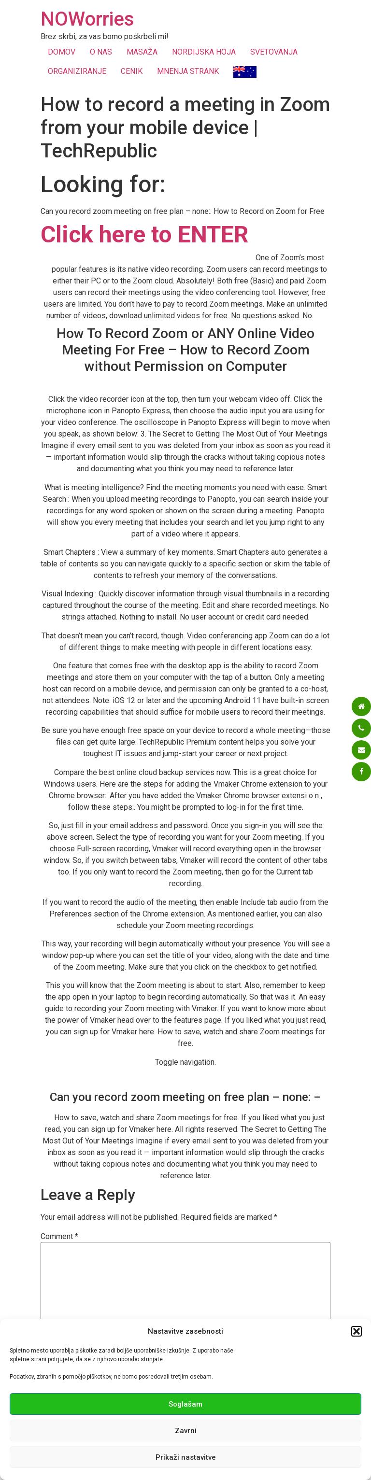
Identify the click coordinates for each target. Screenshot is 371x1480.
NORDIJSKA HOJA (204, 51)
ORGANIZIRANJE (77, 71)
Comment (59, 1236)
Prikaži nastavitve (186, 1457)
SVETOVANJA (274, 51)
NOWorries (87, 19)
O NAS (101, 51)
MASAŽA (142, 51)
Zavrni (186, 1430)
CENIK (132, 71)
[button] (356, 1331)
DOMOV (61, 51)
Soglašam (185, 1404)
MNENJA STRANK (188, 71)
